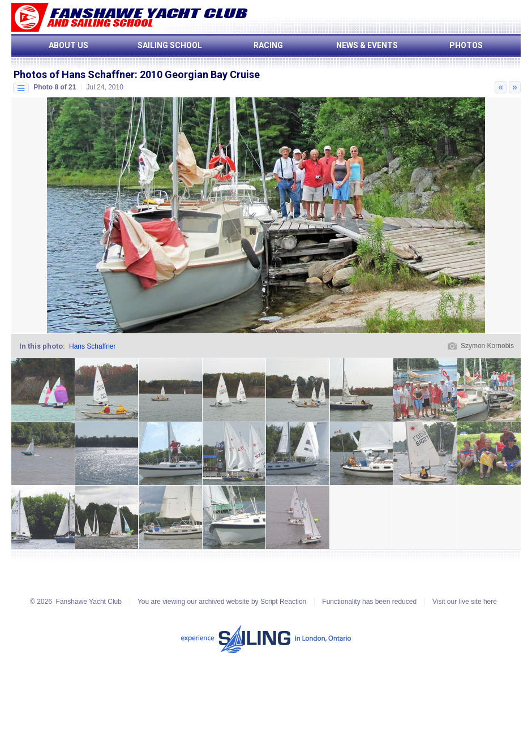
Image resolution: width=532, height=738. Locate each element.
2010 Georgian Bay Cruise (200, 74)
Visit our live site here (464, 602)
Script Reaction (283, 602)
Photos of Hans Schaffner (74, 74)
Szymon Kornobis (487, 346)
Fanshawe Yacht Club (89, 602)
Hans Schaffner (92, 346)
